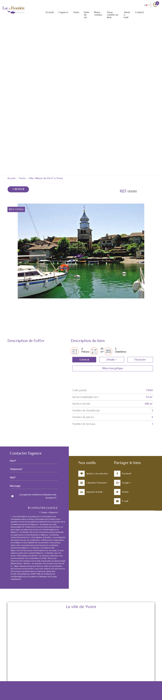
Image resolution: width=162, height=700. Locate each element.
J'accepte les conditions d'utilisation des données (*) (37, 496)
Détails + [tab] (111, 359)
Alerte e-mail (127, 15)
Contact (139, 12)
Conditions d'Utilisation (37, 577)
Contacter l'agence (43, 508)
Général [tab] (84, 359)
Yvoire (22, 178)
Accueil (49, 12)
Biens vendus (98, 13)
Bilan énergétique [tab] (112, 368)
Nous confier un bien (112, 15)
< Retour (18, 189)
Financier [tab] (140, 359)
